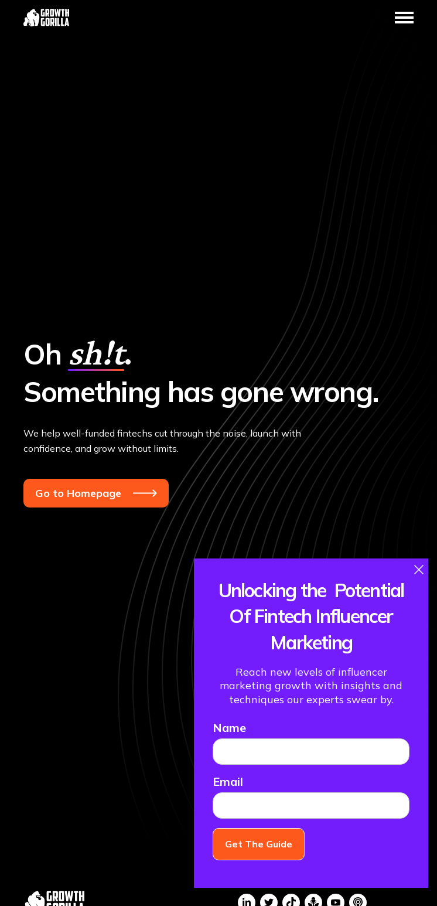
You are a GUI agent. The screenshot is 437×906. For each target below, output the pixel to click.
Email (228, 781)
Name (229, 727)
